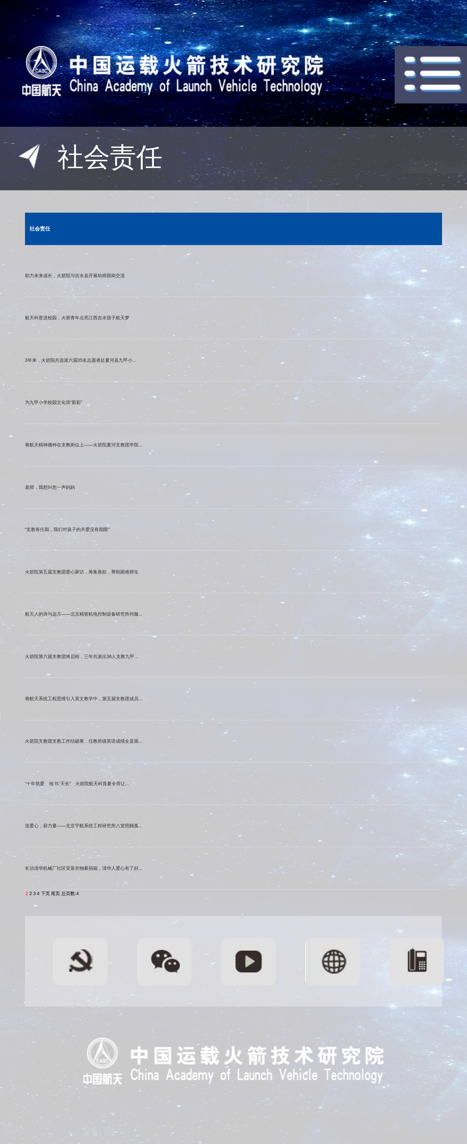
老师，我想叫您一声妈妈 (50, 487)
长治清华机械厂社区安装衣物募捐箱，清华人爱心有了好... (83, 868)
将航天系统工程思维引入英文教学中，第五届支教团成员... (83, 698)
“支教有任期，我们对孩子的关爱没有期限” (67, 529)
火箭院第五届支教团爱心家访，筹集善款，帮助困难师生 (81, 571)
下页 (45, 893)
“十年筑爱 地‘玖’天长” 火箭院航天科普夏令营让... (77, 783)
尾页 (55, 893)
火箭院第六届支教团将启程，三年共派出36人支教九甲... (81, 656)
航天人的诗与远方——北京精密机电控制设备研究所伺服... (83, 614)
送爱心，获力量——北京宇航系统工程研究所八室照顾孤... (83, 825)
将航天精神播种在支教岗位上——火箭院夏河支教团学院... (83, 444)
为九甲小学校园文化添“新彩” (53, 402)
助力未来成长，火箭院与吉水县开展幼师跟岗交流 (75, 275)
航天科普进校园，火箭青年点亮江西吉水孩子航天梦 (77, 317)
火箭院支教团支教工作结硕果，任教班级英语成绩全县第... (83, 741)
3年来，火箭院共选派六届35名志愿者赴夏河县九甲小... (80, 360)
